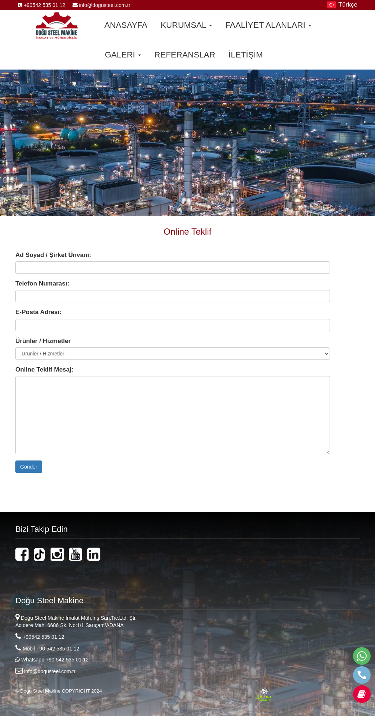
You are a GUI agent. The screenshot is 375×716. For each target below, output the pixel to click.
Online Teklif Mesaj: (44, 369)
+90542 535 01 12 (42, 5)
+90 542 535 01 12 (57, 649)
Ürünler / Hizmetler (43, 341)
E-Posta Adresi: (38, 312)
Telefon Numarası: (42, 283)
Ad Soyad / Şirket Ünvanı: (53, 254)
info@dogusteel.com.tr (98, 5)
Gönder (28, 467)
